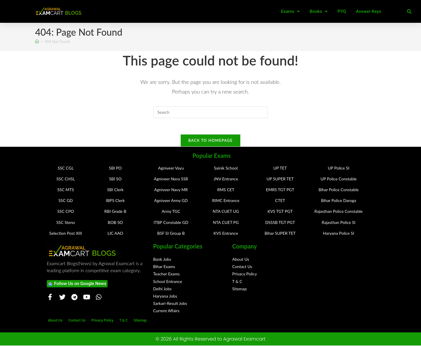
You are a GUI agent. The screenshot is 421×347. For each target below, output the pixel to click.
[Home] (37, 41)
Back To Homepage (210, 141)
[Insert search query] (210, 112)
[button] (409, 11)
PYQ (341, 11)
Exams (290, 11)
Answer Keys (368, 11)
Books (318, 11)
